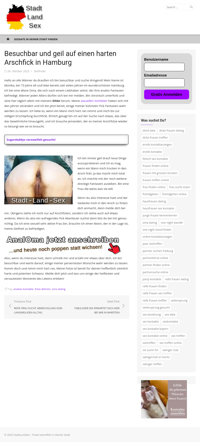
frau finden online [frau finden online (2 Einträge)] (154, 187)
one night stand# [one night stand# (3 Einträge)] (172, 222)
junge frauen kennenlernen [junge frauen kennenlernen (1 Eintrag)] (160, 215)
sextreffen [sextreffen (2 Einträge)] (149, 343)
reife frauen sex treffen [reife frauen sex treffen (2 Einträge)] (157, 293)
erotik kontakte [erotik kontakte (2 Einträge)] (152, 152)
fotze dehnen (43, 289)
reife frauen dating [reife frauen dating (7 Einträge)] (177, 279)
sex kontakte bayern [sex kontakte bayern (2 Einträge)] (155, 329)
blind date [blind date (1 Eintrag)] (149, 130)
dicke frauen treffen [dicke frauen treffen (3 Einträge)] (155, 137)
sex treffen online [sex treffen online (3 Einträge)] (170, 343)
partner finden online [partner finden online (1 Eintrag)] (156, 265)
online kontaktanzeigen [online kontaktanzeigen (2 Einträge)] (157, 236)
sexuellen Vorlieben (94, 101)
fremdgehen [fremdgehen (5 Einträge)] (150, 194)
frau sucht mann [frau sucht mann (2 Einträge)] (179, 187)
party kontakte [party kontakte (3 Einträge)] (152, 279)
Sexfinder (40, 71)
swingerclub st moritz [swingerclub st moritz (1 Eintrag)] (156, 357)
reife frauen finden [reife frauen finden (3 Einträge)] (154, 286)
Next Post (95, 307)
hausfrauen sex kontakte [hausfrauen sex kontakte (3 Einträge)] (158, 208)
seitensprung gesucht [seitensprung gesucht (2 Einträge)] (156, 307)
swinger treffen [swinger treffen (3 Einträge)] (152, 364)
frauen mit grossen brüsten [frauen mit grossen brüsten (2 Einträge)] (160, 173)
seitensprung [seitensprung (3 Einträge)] (179, 300)
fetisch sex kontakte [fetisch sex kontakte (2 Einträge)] (155, 159)
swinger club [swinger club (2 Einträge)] (170, 350)
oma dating (58, 289)
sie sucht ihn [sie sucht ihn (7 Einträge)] (151, 350)
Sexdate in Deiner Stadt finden (36, 39)
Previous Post (38, 307)
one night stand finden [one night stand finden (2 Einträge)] (157, 229)
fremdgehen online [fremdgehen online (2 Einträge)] (174, 194)
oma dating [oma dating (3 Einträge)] (150, 222)
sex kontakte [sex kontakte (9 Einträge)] (151, 321)
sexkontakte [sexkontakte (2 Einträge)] (170, 321)
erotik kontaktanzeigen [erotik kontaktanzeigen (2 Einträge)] (157, 144)
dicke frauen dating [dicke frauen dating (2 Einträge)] (171, 130)
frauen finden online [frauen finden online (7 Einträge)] (156, 166)
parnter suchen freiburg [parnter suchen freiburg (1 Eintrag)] (158, 251)
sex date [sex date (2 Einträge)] (170, 314)
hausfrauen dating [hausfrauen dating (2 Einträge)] (154, 201)
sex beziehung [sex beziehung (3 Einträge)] (152, 314)
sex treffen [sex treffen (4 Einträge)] (178, 336)
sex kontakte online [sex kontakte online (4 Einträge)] (155, 336)
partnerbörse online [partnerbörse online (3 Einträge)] (155, 258)
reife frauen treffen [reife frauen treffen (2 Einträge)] (155, 300)
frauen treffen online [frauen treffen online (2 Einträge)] (156, 180)
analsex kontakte (23, 289)
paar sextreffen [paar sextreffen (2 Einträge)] (152, 243)
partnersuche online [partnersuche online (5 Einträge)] (155, 272)
